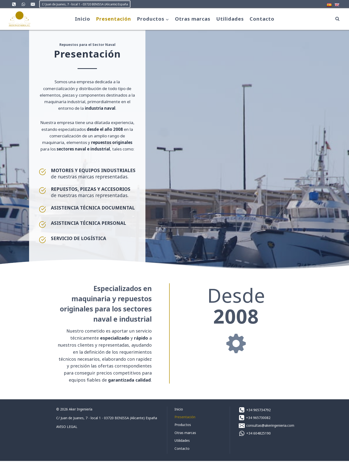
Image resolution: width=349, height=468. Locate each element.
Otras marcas (192, 19)
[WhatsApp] (23, 4)
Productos (182, 431)
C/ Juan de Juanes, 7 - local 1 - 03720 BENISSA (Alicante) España (85, 4)
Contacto (262, 19)
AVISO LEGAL (66, 433)
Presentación (113, 19)
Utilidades (230, 19)
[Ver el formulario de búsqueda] (337, 19)
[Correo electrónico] (33, 4)
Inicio (82, 19)
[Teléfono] (14, 4)
